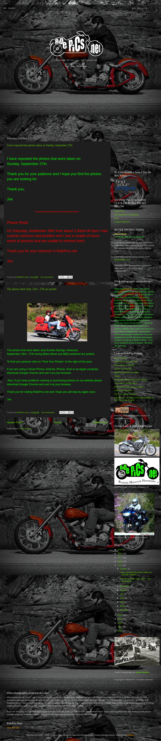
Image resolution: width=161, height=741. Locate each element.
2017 (120, 557)
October (124, 569)
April (122, 602)
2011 (120, 627)
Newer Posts (15, 422)
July (122, 594)
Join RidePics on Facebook (126, 215)
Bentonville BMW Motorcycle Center (130, 379)
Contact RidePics (122, 222)
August (123, 590)
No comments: (47, 277)
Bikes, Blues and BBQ (124, 365)
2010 (120, 631)
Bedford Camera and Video (126, 372)
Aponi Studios (120, 358)
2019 (120, 549)
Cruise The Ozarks (122, 369)
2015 (120, 565)
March (123, 606)
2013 (120, 619)
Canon (117, 376)
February (124, 610)
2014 (120, 615)
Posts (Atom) (25, 428)
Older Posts (100, 422)
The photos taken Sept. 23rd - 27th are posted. (32, 289)
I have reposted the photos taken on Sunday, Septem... (135, 573)
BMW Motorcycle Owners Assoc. (129, 387)
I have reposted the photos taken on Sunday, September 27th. (40, 145)
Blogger (130, 735)
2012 (120, 623)
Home (58, 422)
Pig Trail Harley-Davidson (125, 394)
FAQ (116, 218)
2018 (120, 553)
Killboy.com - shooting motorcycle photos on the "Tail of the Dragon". (134, 399)
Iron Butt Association (123, 390)
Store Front (119, 211)
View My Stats (13, 728)
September (125, 586)
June (122, 598)
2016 (120, 561)
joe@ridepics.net (122, 259)
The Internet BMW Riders (125, 383)
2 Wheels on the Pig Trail (125, 361)
